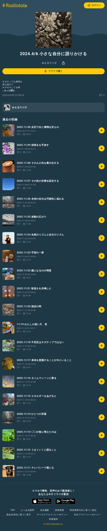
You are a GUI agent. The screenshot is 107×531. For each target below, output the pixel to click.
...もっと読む (8, 90)
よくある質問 (27, 510)
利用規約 (53, 519)
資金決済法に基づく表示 (18, 514)
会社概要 (44, 510)
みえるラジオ (49, 62)
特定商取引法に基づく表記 (83, 510)
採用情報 (59, 510)
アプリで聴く (53, 71)
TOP (12, 510)
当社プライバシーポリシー (87, 514)
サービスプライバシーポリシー (52, 514)
